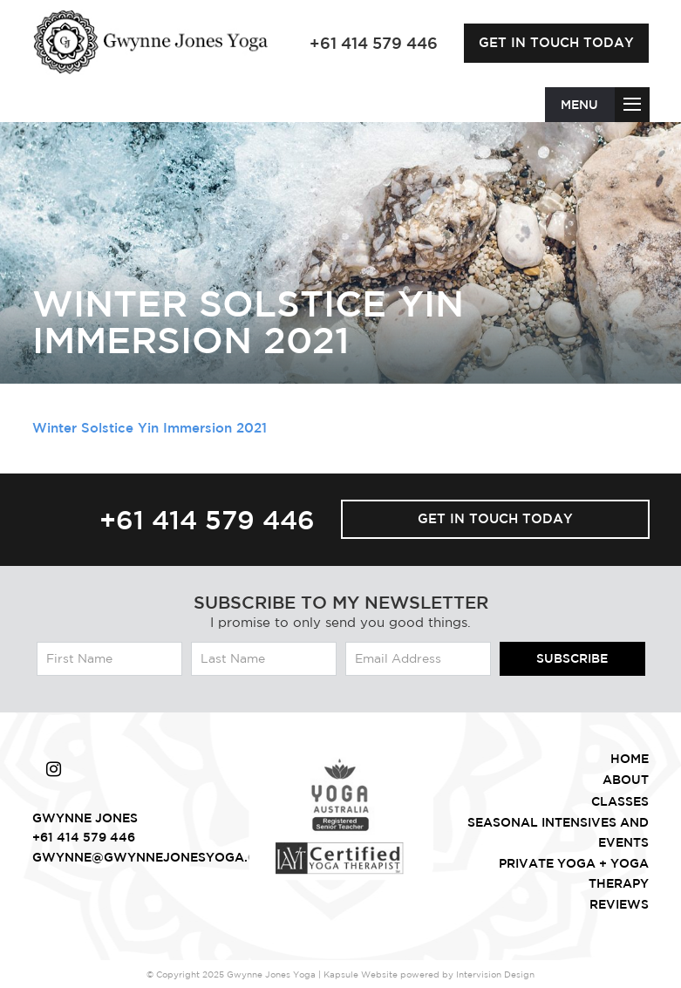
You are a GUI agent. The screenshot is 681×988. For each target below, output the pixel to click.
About (626, 780)
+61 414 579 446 (207, 519)
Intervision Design (495, 974)
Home (629, 759)
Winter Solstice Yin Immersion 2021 (149, 427)
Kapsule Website (360, 974)
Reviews (619, 904)
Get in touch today (556, 42)
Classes (620, 801)
